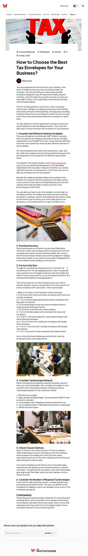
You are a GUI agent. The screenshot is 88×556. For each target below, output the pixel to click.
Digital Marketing (20, 14)
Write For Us (64, 6)
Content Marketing (34, 14)
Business (65, 14)
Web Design (55, 14)
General (9, 14)
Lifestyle (46, 14)
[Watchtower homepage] (43, 550)
